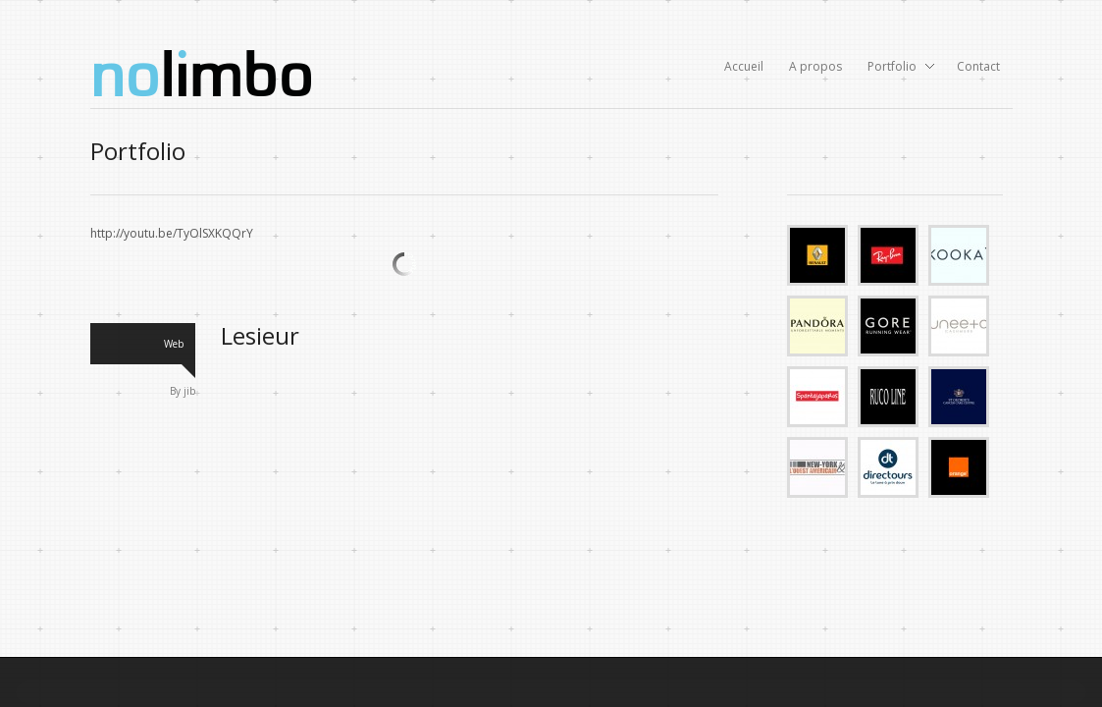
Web (174, 344)
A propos (815, 66)
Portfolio (895, 68)
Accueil (743, 66)
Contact (978, 66)
